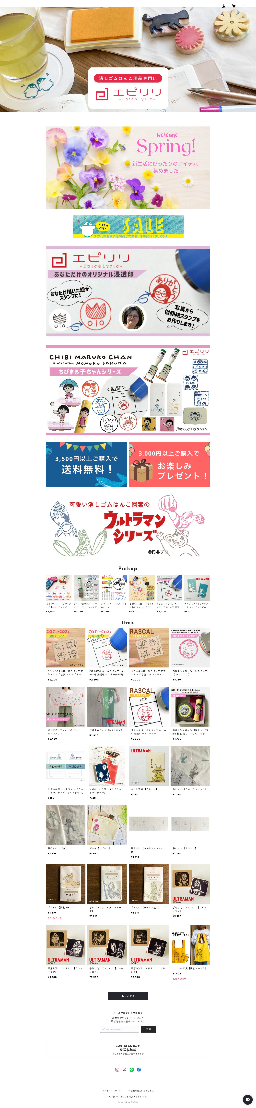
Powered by (128, 1102)
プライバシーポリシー (112, 1091)
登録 (148, 1029)
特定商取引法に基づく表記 (141, 1091)
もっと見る (128, 996)
